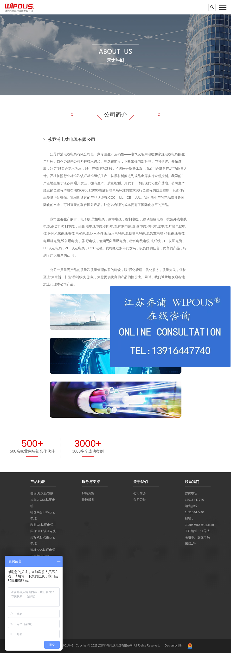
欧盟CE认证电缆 (41, 525)
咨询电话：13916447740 (194, 496)
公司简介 (139, 493)
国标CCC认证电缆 (43, 531)
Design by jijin (173, 645)
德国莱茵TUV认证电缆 (42, 515)
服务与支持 (91, 482)
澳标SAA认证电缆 (42, 550)
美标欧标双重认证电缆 (42, 540)
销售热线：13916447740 (194, 509)
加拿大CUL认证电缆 (42, 503)
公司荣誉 (139, 499)
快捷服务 (88, 499)
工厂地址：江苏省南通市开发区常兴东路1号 (197, 537)
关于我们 (140, 482)
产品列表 (37, 482)
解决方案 (88, 493)
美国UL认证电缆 (41, 493)
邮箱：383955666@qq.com (198, 522)
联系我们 (192, 482)
